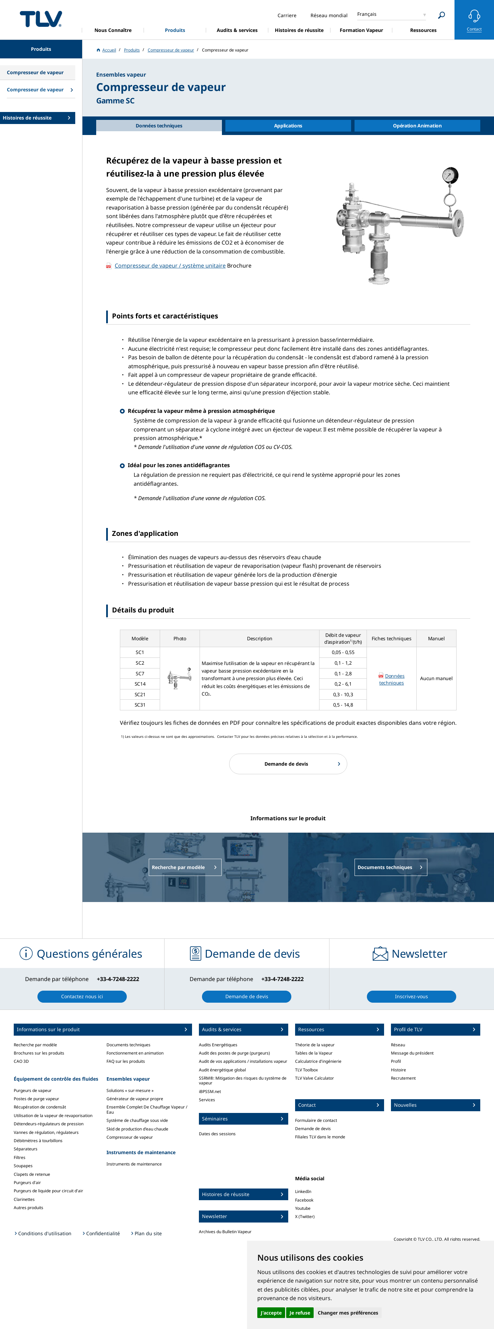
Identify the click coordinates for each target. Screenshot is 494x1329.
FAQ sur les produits (125, 1061)
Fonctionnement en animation (135, 1053)
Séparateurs (25, 1149)
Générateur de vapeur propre (134, 1099)
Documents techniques (128, 1045)
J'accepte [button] (271, 1312)
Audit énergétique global (222, 1070)
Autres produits (28, 1207)
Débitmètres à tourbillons (38, 1141)
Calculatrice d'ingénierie (318, 1061)
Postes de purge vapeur (36, 1099)
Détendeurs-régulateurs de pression (48, 1124)
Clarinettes (24, 1199)
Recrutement (403, 1078)
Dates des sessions (217, 1134)
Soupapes (23, 1166)
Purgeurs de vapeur (33, 1090)
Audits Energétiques (218, 1045)
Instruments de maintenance (134, 1164)
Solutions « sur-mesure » (130, 1090)
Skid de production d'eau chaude (137, 1129)
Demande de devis (313, 1128)
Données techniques (392, 679)
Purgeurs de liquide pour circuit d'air (48, 1191)
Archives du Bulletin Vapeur (225, 1232)
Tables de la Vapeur (314, 1053)
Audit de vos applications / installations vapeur (243, 1061)
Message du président (412, 1053)
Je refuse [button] (300, 1312)
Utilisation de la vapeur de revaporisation (53, 1115)
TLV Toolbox (306, 1070)
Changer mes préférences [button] (348, 1312)
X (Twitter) (305, 1216)
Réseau (398, 1045)
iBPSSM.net (210, 1091)
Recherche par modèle (35, 1045)
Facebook (304, 1200)
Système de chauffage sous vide (137, 1120)
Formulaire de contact (316, 1120)
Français (367, 14)
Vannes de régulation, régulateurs (46, 1132)
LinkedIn (303, 1191)
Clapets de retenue (32, 1174)
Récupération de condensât (40, 1107)
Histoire (398, 1070)
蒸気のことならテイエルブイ (41, 18)
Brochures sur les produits (39, 1053)
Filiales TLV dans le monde (320, 1137)
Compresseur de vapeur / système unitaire (170, 265)
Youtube (303, 1208)
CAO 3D (21, 1061)
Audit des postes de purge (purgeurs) (234, 1053)
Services (207, 1100)
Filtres (19, 1157)
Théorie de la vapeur (315, 1045)
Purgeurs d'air (27, 1182)
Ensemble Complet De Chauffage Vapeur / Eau (146, 1109)
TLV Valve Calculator (314, 1078)
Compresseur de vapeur (129, 1137)
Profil (396, 1061)
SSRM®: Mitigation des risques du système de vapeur (243, 1080)
